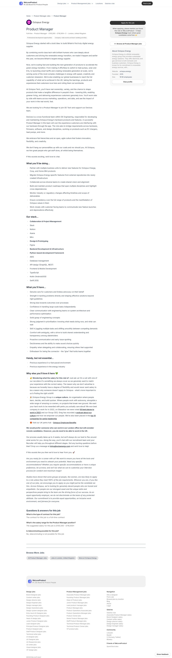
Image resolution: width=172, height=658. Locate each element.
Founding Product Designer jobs (37, 616)
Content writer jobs (33, 597)
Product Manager (40, 33)
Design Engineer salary (115, 624)
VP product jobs (72, 629)
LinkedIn (110, 633)
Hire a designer (112, 595)
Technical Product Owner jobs (77, 626)
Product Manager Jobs (42, 16)
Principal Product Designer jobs (37, 626)
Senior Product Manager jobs (77, 618)
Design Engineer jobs (33, 603)
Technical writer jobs (33, 634)
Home (28, 16)
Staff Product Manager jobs (76, 621)
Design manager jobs (33, 605)
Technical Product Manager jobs (78, 624)
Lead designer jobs (33, 624)
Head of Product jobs (74, 600)
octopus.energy (125, 71)
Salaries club (111, 613)
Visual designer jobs (33, 647)
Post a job (110, 597)
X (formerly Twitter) (114, 637)
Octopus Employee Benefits (64, 423)
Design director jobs (33, 600)
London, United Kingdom (77, 33)
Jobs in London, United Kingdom (63, 558)
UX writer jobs (31, 645)
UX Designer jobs (32, 639)
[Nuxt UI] (33, 3)
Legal (109, 606)
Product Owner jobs (74, 616)
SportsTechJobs (112, 646)
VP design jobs (31, 650)
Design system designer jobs (36, 610)
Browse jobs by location (115, 599)
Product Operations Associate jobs (79, 610)
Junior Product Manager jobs (77, 603)
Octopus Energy (37, 22)
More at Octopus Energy (88, 558)
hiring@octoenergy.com (60, 446)
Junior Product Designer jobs (36, 621)
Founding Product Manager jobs (78, 597)
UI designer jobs (32, 637)
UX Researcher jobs (33, 642)
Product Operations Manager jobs (79, 613)
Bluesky (109, 639)
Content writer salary (114, 619)
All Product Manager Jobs (37, 558)
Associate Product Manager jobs (78, 595)
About (109, 603)
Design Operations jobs (34, 608)
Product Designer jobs (34, 629)
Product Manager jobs (75, 608)
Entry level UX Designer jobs (36, 613)
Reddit (109, 635)
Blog (108, 601)
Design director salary (114, 621)
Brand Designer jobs (33, 595)
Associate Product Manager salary (119, 615)
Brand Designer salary (115, 617)
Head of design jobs (33, 618)
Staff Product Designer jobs (36, 631)
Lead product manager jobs (77, 605)
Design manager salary (115, 626)
